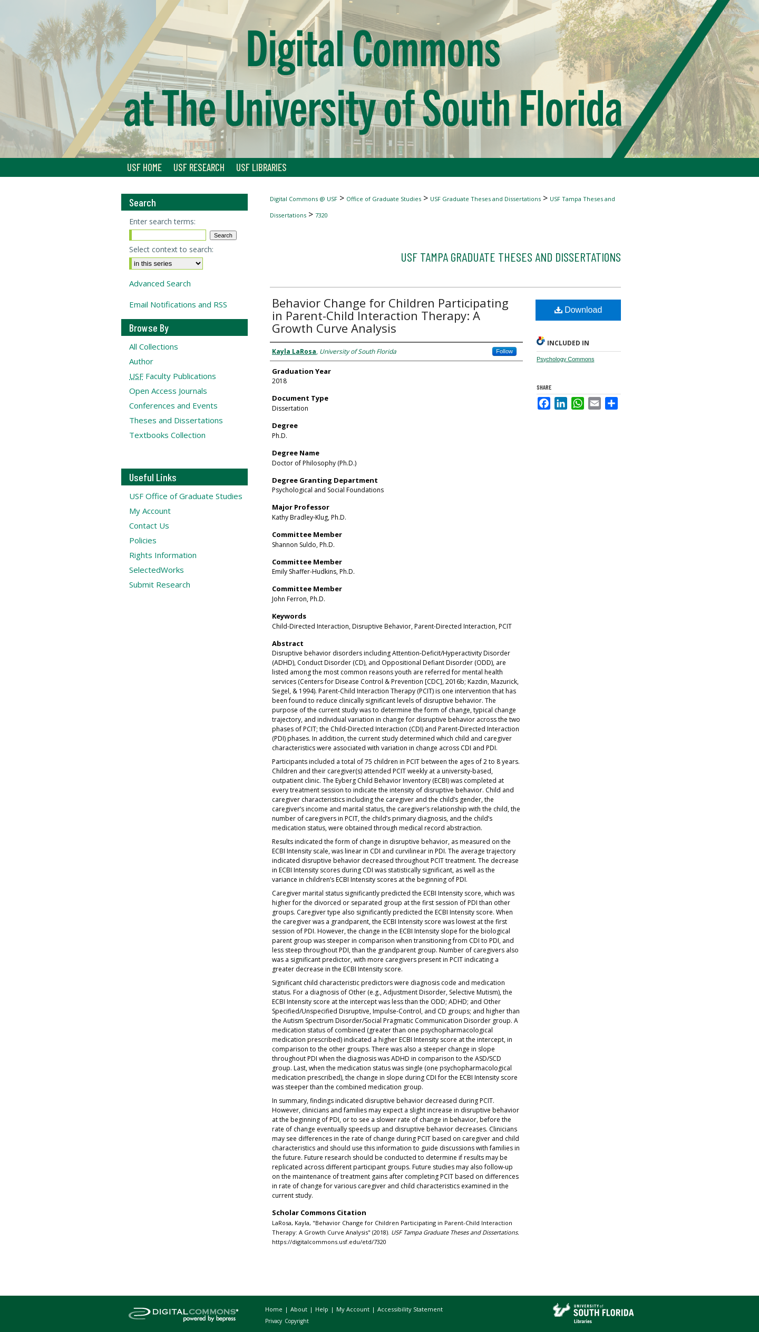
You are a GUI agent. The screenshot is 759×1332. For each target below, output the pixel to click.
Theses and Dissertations (176, 420)
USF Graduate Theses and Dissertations (485, 199)
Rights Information (163, 555)
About (299, 1309)
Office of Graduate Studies (383, 199)
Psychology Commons (565, 359)
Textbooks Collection (167, 435)
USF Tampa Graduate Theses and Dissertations (511, 256)
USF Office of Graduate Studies (185, 496)
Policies (143, 540)
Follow (504, 351)
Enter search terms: (162, 221)
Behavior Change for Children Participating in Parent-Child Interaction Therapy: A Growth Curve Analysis (390, 315)
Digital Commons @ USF (303, 199)
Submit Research (159, 584)
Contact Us (149, 525)
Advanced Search (160, 283)
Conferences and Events (173, 405)
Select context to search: (171, 249)
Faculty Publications (172, 376)
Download (578, 309)
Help (322, 1309)
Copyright (297, 1321)
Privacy (274, 1321)
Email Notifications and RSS (178, 304)
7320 (321, 215)
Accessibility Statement (410, 1309)
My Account (150, 510)
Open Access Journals (168, 390)
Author (141, 361)
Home (274, 1309)
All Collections (153, 346)
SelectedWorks (156, 569)
